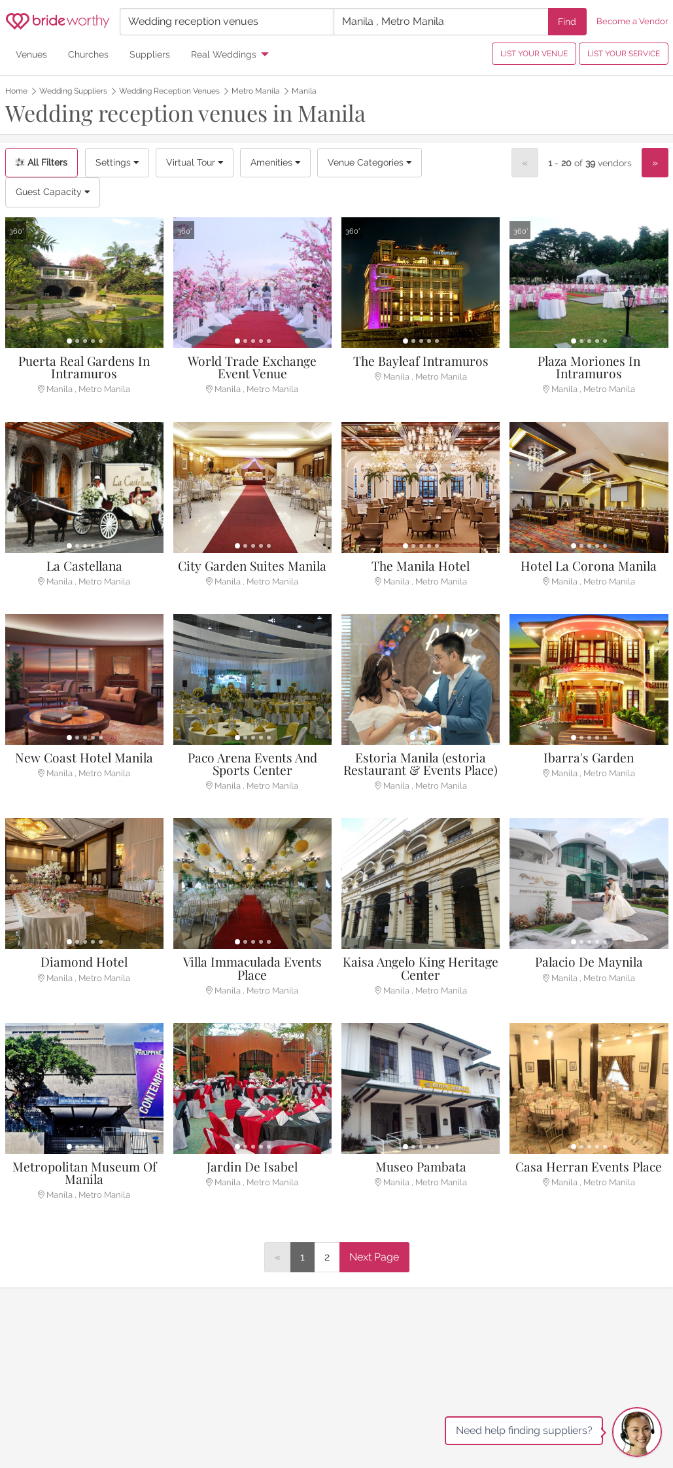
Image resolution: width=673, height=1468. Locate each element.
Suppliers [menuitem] (149, 54)
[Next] (655, 163)
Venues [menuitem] (31, 54)
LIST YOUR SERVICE (623, 53)
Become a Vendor (632, 21)
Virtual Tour (194, 162)
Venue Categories (369, 162)
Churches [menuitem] (88, 54)
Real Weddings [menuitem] (223, 54)
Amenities (275, 162)
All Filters (41, 162)
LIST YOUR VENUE (534, 53)
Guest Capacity (53, 192)
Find (567, 21)
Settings (117, 162)
